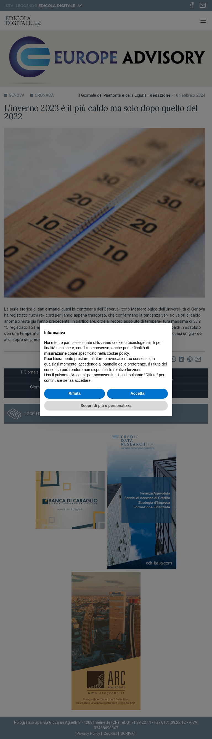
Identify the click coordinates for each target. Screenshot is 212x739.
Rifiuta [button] (74, 393)
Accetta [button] (138, 393)
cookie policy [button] (118, 353)
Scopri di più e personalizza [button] (106, 405)
